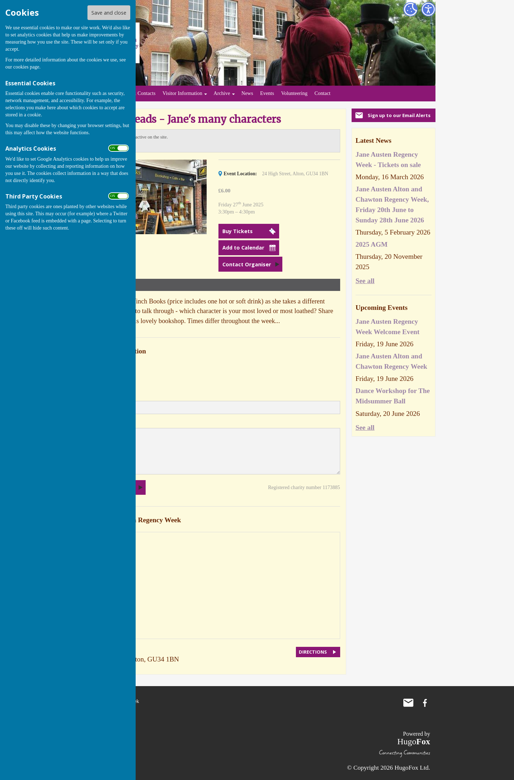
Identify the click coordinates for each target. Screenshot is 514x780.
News (247, 93)
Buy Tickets (237, 231)
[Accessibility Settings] (428, 9)
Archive (221, 93)
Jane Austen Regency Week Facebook (424, 703)
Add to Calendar (243, 247)
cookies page (26, 67)
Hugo (413, 741)
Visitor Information (182, 93)
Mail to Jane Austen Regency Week (408, 703)
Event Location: (240, 173)
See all (365, 281)
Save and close (108, 12)
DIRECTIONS (313, 652)
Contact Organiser (246, 264)
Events (267, 93)
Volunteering (294, 93)
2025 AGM (372, 244)
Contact (322, 93)
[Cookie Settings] (410, 9)
